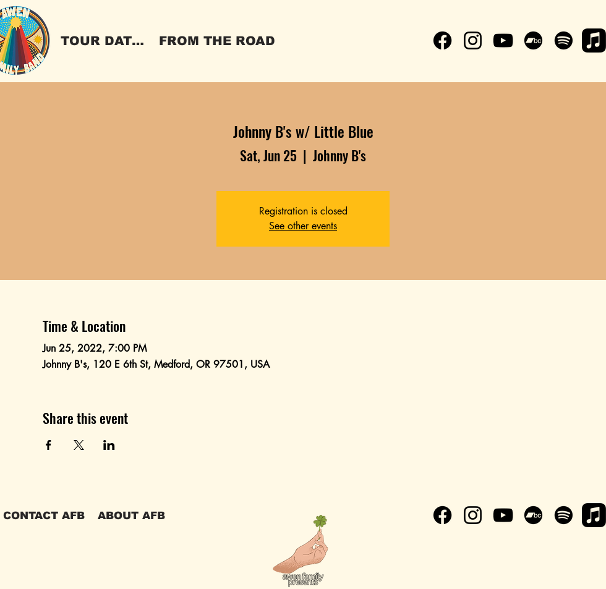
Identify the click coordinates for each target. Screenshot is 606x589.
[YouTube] (503, 40)
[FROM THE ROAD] (217, 40)
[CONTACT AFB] (44, 515)
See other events (303, 225)
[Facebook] (442, 40)
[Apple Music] (594, 40)
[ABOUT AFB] (131, 515)
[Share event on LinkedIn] (109, 445)
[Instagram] (473, 40)
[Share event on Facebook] (48, 445)
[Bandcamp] (533, 40)
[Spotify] (564, 40)
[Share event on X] (79, 445)
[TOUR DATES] (104, 40)
